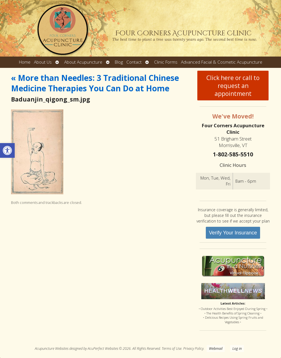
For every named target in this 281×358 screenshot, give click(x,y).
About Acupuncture (83, 62)
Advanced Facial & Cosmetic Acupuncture (221, 62)
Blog (119, 62)
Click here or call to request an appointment (233, 86)
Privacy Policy (193, 348)
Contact (134, 62)
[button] (7, 150)
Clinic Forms (166, 62)
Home (25, 62)
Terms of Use (171, 348)
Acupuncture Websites (51, 348)
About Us (43, 62)
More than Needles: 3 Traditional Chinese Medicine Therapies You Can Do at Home (95, 82)
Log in (237, 348)
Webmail (215, 348)
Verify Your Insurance (233, 233)
